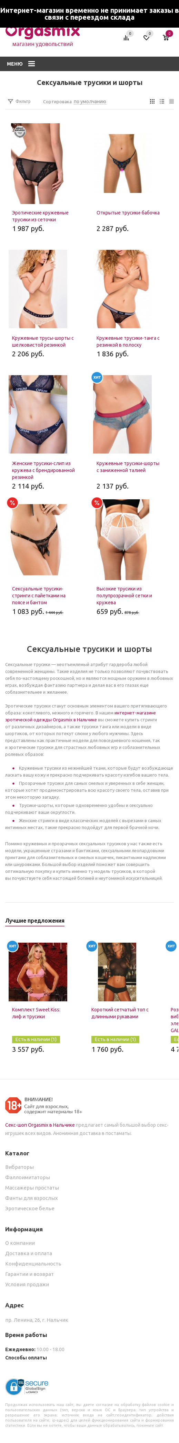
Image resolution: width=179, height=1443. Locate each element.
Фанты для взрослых (31, 1198)
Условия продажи (27, 1284)
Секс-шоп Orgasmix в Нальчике (40, 1125)
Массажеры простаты (32, 1188)
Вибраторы (19, 1167)
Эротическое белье (29, 1208)
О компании (20, 1243)
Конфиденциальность (33, 1264)
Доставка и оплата (28, 1253)
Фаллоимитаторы (27, 1177)
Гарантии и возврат (29, 1274)
